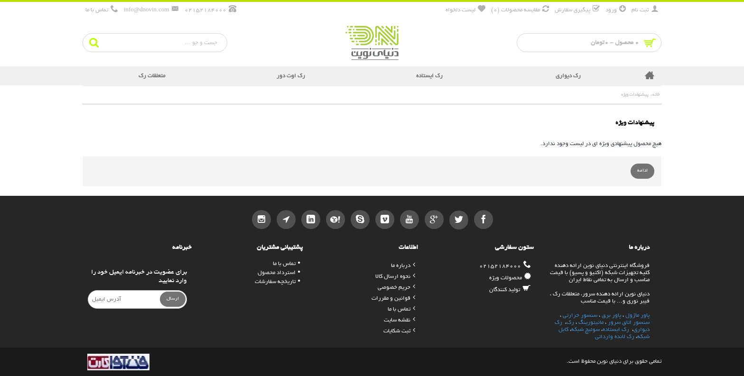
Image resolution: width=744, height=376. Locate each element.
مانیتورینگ (591, 323)
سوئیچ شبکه (585, 330)
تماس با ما (401, 309)
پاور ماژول (637, 315)
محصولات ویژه (510, 278)
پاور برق (611, 315)
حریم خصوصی (396, 287)
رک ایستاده (616, 330)
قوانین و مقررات (393, 298)
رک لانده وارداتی (614, 337)
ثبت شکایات (399, 331)
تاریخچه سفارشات (277, 282)
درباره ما (403, 266)
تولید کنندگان (510, 289)
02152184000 (505, 266)
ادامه (642, 171)
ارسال (173, 299)
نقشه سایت (399, 320)
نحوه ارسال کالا (395, 277)
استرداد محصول (279, 273)
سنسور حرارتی (580, 315)
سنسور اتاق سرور (629, 323)
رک (570, 323)
